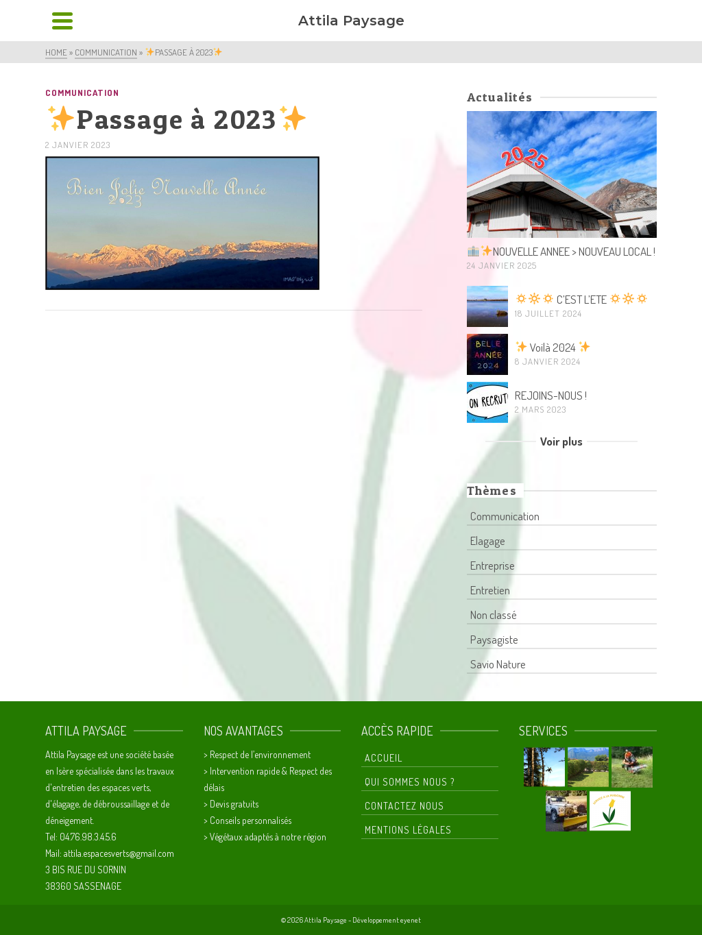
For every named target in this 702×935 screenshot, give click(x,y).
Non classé (493, 614)
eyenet (410, 920)
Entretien (490, 590)
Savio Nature (498, 664)
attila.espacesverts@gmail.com (119, 853)
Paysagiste (494, 639)
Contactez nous (404, 806)
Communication (82, 92)
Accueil (383, 758)
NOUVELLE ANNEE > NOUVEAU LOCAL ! (562, 251)
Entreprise (492, 565)
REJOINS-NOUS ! (551, 395)
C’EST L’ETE (582, 299)
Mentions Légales (408, 830)
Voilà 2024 (553, 347)
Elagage (487, 540)
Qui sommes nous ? (410, 782)
